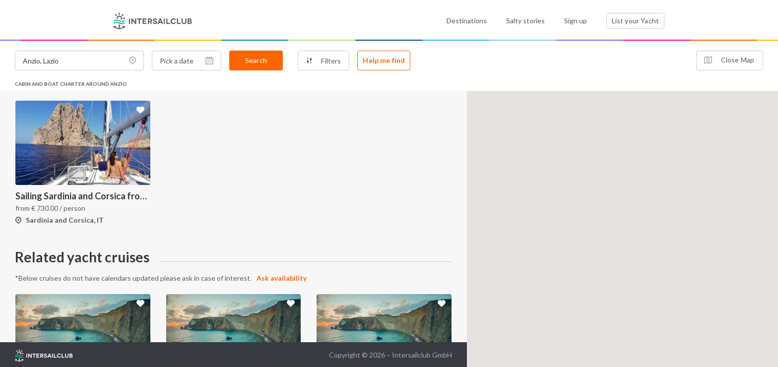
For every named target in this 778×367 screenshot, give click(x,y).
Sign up (575, 20)
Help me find (384, 60)
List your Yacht (635, 20)
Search (256, 60)
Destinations (467, 20)
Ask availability (282, 278)
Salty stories (525, 20)
